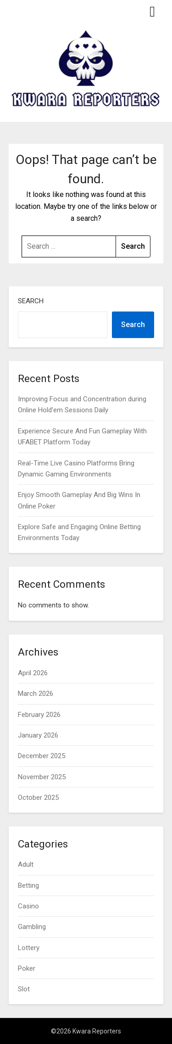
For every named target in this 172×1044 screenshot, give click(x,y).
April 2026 (33, 673)
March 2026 (35, 693)
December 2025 (41, 756)
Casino (28, 906)
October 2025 (38, 797)
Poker (26, 968)
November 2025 (42, 777)
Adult (25, 864)
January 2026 (38, 735)
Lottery (28, 948)
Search (31, 301)
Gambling (32, 927)
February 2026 (39, 715)
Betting (28, 885)
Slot (24, 989)
